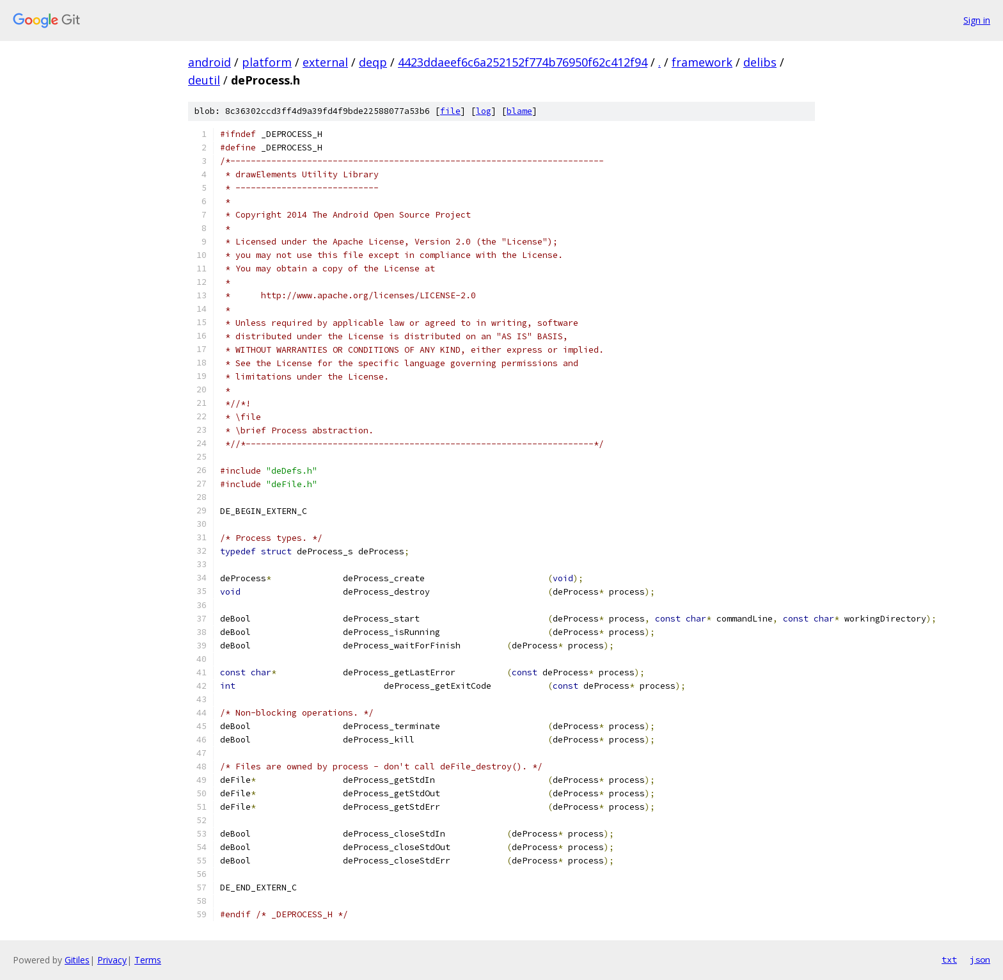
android (209, 62)
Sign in (976, 20)
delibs (760, 62)
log (483, 111)
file (450, 111)
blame (519, 111)
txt (949, 959)
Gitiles (77, 960)
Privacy (112, 960)
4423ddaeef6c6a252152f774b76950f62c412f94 (522, 62)
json (980, 959)
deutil (204, 80)
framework (702, 62)
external (325, 62)
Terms (147, 960)
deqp (373, 62)
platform (267, 62)
